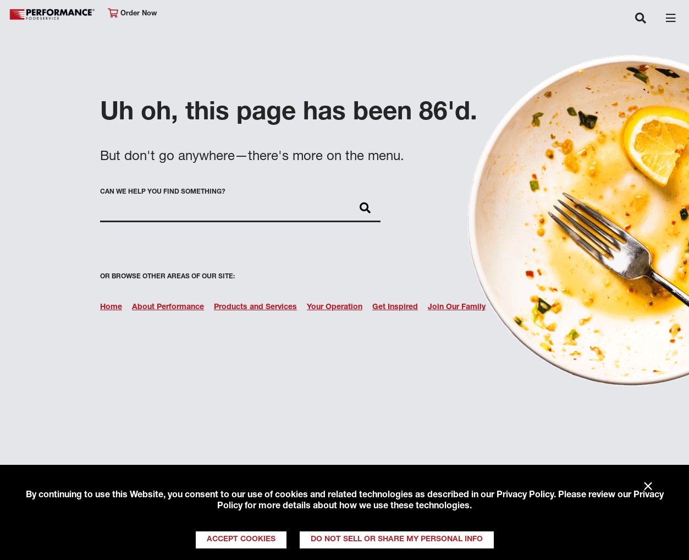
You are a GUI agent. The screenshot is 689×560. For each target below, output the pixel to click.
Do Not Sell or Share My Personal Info (397, 539)
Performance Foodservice (53, 14)
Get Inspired (395, 307)
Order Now (132, 13)
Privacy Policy (525, 495)
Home (111, 307)
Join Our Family (457, 307)
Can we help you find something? (162, 192)
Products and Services (255, 307)
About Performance (168, 307)
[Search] (365, 209)
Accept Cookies (241, 539)
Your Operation (334, 307)
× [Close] (648, 487)
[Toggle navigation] (640, 19)
